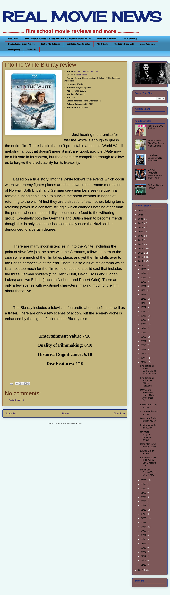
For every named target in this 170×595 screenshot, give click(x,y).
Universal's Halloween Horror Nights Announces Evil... (147, 395)
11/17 (144, 294)
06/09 (144, 493)
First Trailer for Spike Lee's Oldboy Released (147, 382)
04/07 (144, 531)
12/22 (144, 273)
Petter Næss (81, 75)
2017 (141, 248)
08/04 (144, 353)
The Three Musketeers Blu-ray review (155, 158)
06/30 (144, 480)
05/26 (144, 501)
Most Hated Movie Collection (78, 44)
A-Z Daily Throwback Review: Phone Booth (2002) (155, 174)
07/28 (144, 358)
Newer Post (11, 413)
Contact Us (31, 49)
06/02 (144, 497)
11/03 (144, 303)
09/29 (144, 324)
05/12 (144, 510)
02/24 (144, 552)
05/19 (144, 505)
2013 (141, 265)
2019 (141, 240)
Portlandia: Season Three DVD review (148, 472)
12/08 (144, 282)
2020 (141, 236)
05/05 (144, 514)
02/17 (144, 556)
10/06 (144, 320)
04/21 (144, 522)
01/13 (144, 565)
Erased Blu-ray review (147, 452)
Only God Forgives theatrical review (145, 436)
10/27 (144, 307)
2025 (141, 214)
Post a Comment (16, 400)
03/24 (144, 539)
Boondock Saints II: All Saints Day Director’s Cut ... (148, 461)
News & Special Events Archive (21, 44)
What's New (13, 38)
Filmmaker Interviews (106, 38)
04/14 (144, 526)
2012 (141, 570)
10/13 (144, 315)
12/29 (144, 269)
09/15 (144, 332)
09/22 (144, 328)
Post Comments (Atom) (71, 423)
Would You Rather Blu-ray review (149, 419)
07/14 (144, 362)
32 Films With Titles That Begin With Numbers (156, 143)
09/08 (144, 337)
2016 (141, 253)
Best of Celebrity (130, 38)
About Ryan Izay (147, 44)
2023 (141, 223)
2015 (141, 257)
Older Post (119, 413)
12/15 (144, 277)
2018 (141, 244)
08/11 (144, 349)
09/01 (144, 341)
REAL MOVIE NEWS (82, 16)
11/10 (144, 299)
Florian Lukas (80, 71)
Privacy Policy (14, 49)
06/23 (144, 484)
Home (65, 413)
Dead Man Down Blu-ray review (148, 445)
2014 (141, 261)
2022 (141, 227)
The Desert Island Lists (124, 44)
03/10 (144, 548)
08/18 (144, 345)
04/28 (144, 518)
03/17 (144, 543)
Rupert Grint (92, 71)
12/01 (144, 286)
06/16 (144, 488)
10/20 (144, 311)
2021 (141, 231)
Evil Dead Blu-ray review (148, 405)
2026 (141, 210)
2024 (141, 219)
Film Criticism (102, 44)
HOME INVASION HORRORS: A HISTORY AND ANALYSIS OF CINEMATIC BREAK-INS (58, 38)
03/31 (144, 535)
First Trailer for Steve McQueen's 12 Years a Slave (148, 370)
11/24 (144, 290)
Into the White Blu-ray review (149, 426)
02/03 (144, 560)
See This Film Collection (50, 44)
